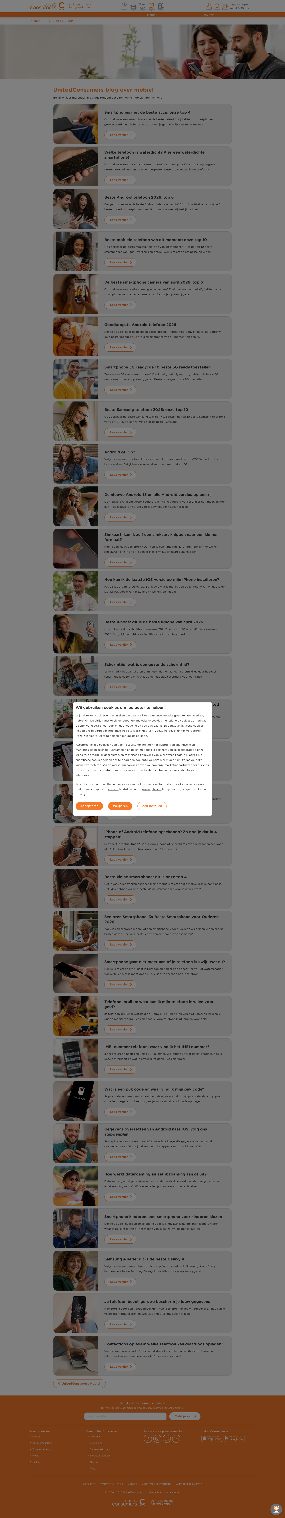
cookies (113, 789)
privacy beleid (151, 789)
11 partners (160, 749)
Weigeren (120, 806)
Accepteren (89, 806)
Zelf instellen (152, 806)
